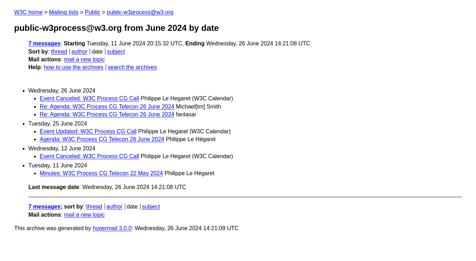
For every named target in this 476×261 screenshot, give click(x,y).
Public (92, 12)
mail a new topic (84, 59)
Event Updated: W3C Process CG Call (88, 131)
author (79, 52)
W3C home (28, 12)
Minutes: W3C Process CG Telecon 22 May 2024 (101, 173)
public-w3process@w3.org (140, 12)
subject (116, 52)
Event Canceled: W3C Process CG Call (89, 98)
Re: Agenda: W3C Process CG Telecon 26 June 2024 (107, 107)
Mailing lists (63, 12)
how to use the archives (74, 67)
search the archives (132, 67)
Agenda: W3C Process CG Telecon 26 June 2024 (102, 139)
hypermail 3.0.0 (112, 228)
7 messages (44, 43)
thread (59, 52)
